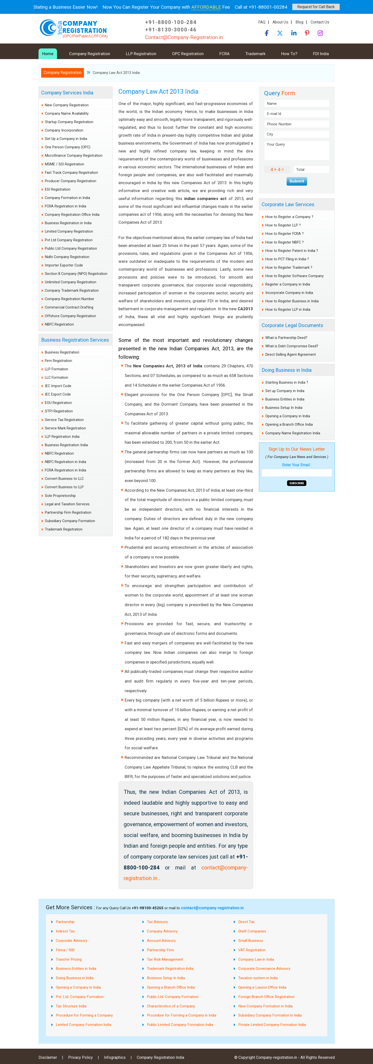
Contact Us (320, 22)
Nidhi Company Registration (67, 257)
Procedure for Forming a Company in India (181, 1015)
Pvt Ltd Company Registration (69, 240)
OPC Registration (188, 53)
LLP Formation (56, 369)
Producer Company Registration (70, 181)
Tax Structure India (71, 1006)
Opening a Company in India (287, 416)
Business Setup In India (283, 408)
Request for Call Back (316, 6)
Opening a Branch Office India (289, 424)
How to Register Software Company (294, 276)
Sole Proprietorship (60, 496)
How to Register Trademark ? (288, 268)
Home (47, 53)
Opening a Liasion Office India (262, 987)
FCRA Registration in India (65, 206)
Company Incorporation (64, 130)
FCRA (224, 53)
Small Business (250, 940)
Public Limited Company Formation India (180, 1024)
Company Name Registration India (292, 433)
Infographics (115, 1057)
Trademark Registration (63, 529)
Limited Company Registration (69, 231)
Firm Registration (58, 361)
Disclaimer (48, 1057)
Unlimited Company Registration (70, 282)
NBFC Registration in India (65, 462)
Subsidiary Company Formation (70, 521)
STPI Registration (59, 411)
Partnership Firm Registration (68, 512)
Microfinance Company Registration (73, 156)
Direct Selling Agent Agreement (290, 355)
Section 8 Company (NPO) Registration (76, 274)
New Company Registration (67, 105)
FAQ (261, 22)
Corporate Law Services (288, 204)
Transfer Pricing (69, 959)
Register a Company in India (287, 284)
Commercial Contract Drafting (69, 307)
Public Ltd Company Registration (71, 248)
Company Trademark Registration (72, 290)
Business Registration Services (75, 340)
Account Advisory (161, 940)
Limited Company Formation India (83, 1024)
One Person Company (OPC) (67, 147)
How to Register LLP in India (287, 310)
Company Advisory (162, 931)
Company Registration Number (69, 299)
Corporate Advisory (71, 940)
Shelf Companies (252, 931)
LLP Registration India (62, 437)
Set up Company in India (284, 391)
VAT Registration (252, 950)
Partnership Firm (160, 950)
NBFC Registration (59, 324)
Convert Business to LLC (64, 479)
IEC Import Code (58, 386)
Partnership (65, 922)
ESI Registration (57, 189)
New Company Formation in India (265, 1006)
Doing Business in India (287, 370)
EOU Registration (58, 403)
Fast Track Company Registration (71, 173)
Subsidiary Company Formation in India (270, 1015)
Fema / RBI (65, 950)
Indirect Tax (65, 931)
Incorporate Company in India (289, 293)
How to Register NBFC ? (284, 242)
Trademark (255, 53)
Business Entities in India (284, 399)
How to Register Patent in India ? (291, 251)
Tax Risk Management (165, 959)
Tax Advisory (157, 922)
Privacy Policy (80, 1057)
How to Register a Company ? (289, 217)
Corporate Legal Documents (292, 325)
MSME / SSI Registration (64, 164)
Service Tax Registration (64, 420)
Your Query (297, 150)
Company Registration (89, 53)
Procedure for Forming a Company (84, 1015)
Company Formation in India (67, 198)
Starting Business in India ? (286, 382)
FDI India (321, 53)
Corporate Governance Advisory (264, 968)
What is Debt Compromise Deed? (291, 346)
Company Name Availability (67, 113)
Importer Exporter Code (64, 265)
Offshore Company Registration (70, 316)
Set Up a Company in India (66, 139)
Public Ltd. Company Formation (172, 997)
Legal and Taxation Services (67, 504)
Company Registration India (160, 1057)
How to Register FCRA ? (284, 234)
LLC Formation (56, 378)
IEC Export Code (58, 394)
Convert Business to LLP (64, 487)
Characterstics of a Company (171, 1006)
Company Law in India (256, 959)
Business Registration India (66, 445)
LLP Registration (141, 53)
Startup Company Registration (69, 122)
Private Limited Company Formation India (272, 1024)
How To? (289, 53)
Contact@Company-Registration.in (184, 37)
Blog (299, 22)
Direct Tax (246, 922)
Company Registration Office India (72, 215)
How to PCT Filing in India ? (287, 259)
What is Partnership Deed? (286, 338)
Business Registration (62, 352)
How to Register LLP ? (283, 225)
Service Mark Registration (65, 428)
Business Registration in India (68, 223)
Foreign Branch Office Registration (266, 997)
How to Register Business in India (292, 301)
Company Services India (67, 93)
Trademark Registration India (170, 968)
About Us (280, 22)
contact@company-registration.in (212, 907)
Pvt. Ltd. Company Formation (80, 997)
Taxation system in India (258, 978)
